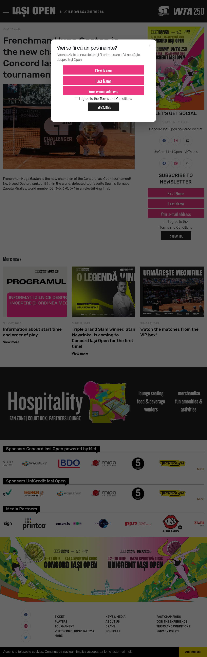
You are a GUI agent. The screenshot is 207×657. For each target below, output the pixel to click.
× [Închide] (150, 45)
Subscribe (102, 106)
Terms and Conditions (116, 99)
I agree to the (103, 98)
